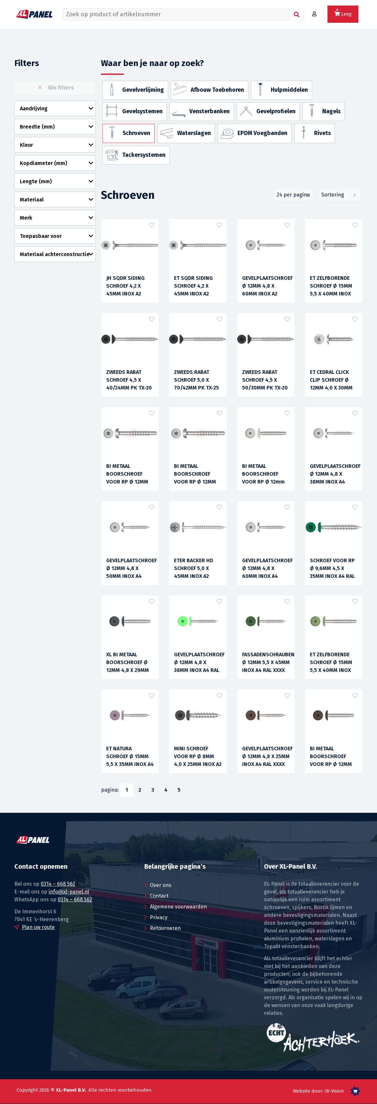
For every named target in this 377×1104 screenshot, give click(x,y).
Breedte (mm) (37, 127)
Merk (26, 218)
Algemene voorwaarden (178, 907)
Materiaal (32, 200)
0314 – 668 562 (58, 884)
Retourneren (165, 928)
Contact (159, 896)
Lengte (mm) (36, 181)
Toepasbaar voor (41, 236)
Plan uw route (38, 927)
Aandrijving (34, 108)
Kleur (26, 145)
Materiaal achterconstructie (55, 254)
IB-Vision (334, 1091)
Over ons (160, 885)
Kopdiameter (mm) (43, 163)
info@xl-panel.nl (69, 892)
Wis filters (55, 87)
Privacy (158, 917)
